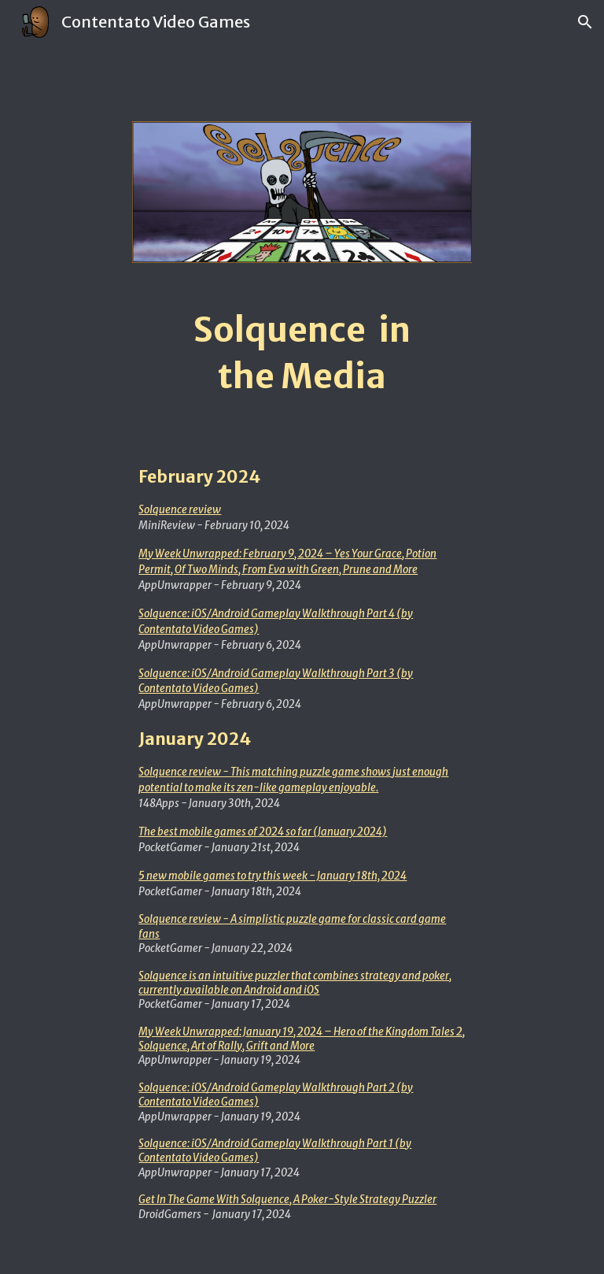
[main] (301, 353)
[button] (585, 22)
